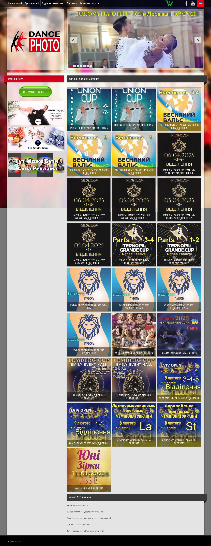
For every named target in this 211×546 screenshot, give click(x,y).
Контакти (71, 3)
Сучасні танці (32, 3)
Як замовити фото (89, 3)
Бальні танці (15, 3)
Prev (73, 40)
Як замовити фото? (35, 91)
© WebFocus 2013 (15, 541)
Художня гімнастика (52, 3)
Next (198, 40)
